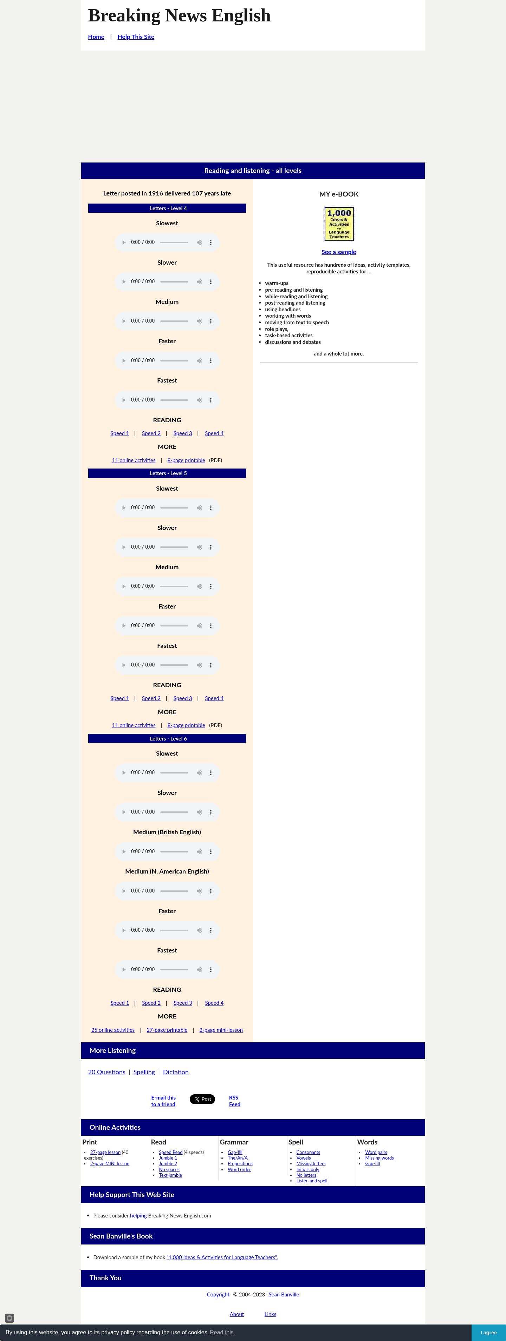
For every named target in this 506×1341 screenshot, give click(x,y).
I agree (489, 1332)
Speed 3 (183, 433)
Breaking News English (179, 15)
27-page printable (167, 1030)
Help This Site (136, 36)
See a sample (339, 251)
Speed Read (171, 1152)
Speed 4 (214, 433)
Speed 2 (151, 433)
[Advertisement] (253, 103)
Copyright (218, 1294)
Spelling (144, 1072)
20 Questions (106, 1072)
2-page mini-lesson (221, 1030)
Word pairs (376, 1152)
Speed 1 (120, 433)
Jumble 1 (168, 1158)
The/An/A (238, 1158)
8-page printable (186, 460)
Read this (222, 1332)
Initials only (308, 1169)
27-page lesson (105, 1152)
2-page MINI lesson (109, 1163)
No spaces (169, 1169)
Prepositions (240, 1163)
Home (96, 36)
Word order (239, 1169)
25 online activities (113, 1030)
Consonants (308, 1152)
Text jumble (170, 1175)
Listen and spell (312, 1180)
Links (271, 1314)
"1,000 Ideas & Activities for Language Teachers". (222, 1257)
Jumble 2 (168, 1163)
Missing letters (311, 1163)
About (237, 1314)
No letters (306, 1175)
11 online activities (133, 460)
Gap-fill (235, 1152)
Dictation (176, 1072)
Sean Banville (284, 1294)
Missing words (379, 1158)
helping (138, 1215)
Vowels (304, 1158)
